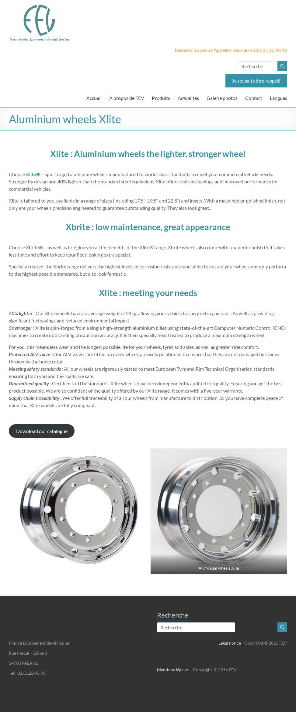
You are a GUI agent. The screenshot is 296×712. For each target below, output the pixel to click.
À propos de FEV (126, 98)
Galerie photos (222, 98)
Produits (161, 98)
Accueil (94, 98)
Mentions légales (173, 669)
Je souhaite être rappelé (256, 80)
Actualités (188, 98)
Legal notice (229, 643)
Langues (278, 98)
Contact (253, 98)
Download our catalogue (42, 431)
